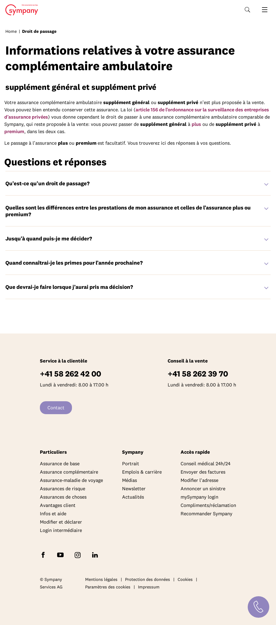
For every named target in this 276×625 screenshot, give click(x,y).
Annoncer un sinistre (203, 488)
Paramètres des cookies (107, 587)
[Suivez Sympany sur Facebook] (44, 554)
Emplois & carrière (142, 472)
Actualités (133, 497)
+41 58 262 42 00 (70, 374)
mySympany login (199, 497)
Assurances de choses (63, 497)
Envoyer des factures (203, 472)
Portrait (130, 463)
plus (196, 124)
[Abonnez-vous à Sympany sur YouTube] (61, 554)
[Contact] (258, 607)
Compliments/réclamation (208, 505)
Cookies (185, 579)
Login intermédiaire (61, 530)
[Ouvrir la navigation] (265, 9)
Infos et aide (53, 513)
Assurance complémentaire (69, 472)
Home (20, 10)
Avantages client (57, 505)
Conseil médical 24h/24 (205, 463)
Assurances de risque (62, 488)
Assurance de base (60, 463)
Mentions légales (101, 579)
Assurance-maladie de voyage (71, 480)
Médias (129, 480)
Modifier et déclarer (61, 522)
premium (14, 131)
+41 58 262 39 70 (198, 374)
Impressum (149, 587)
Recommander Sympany (206, 513)
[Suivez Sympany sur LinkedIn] (96, 554)
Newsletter (134, 488)
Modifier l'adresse (199, 480)
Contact (55, 407)
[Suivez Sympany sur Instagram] (78, 554)
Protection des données (147, 579)
